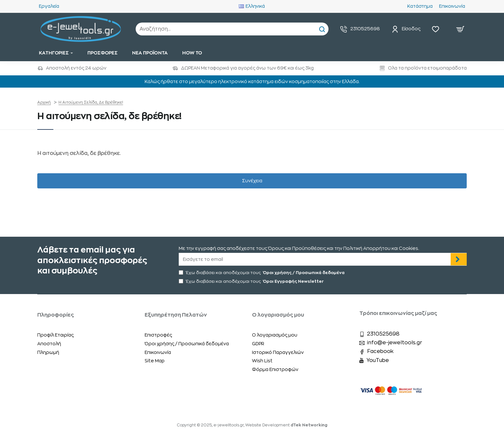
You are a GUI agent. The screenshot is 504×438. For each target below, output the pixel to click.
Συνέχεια (252, 180)
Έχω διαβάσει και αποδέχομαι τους (262, 272)
